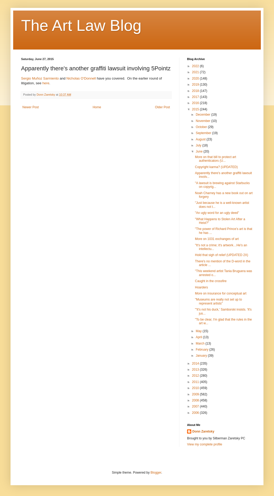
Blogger (155, 472)
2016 (196, 103)
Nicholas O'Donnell (81, 78)
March (201, 343)
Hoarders (201, 287)
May (199, 331)
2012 (196, 375)
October (202, 127)
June (199, 151)
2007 (196, 406)
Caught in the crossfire (211, 281)
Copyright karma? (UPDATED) (216, 167)
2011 (196, 382)
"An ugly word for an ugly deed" (217, 213)
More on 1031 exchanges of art (217, 239)
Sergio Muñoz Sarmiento (40, 78)
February (202, 349)
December (203, 114)
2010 (196, 388)
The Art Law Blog (81, 25)
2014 (196, 363)
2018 (196, 91)
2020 (196, 78)
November (203, 121)
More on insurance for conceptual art (220, 293)
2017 (196, 97)
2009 (196, 394)
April (199, 337)
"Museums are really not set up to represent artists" (218, 301)
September (204, 133)
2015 (196, 109)
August (201, 139)
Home (97, 107)
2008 (196, 400)
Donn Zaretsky (203, 431)
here (45, 83)
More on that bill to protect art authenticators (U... (215, 159)
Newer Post (30, 107)
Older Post (162, 107)
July (199, 145)
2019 (196, 84)
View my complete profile (204, 444)
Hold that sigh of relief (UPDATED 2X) (221, 255)
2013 (196, 369)
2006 (196, 413)
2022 (196, 66)
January (202, 355)
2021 (196, 72)
